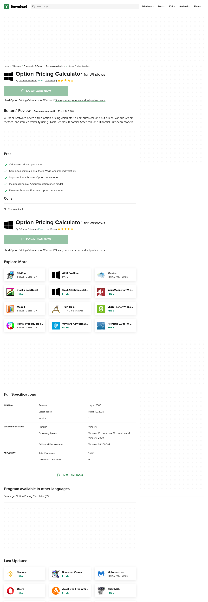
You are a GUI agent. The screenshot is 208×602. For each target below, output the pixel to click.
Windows (147, 6)
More (198, 6)
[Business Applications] (55, 66)
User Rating (59, 80)
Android (183, 6)
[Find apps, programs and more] (85, 6)
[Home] (6, 66)
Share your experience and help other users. (80, 100)
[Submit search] (33, 6)
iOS (171, 6)
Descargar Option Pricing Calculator (24, 496)
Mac (160, 6)
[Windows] (17, 66)
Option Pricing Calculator (60, 73)
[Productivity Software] (33, 66)
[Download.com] (15, 6)
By (26, 80)
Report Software (70, 475)
